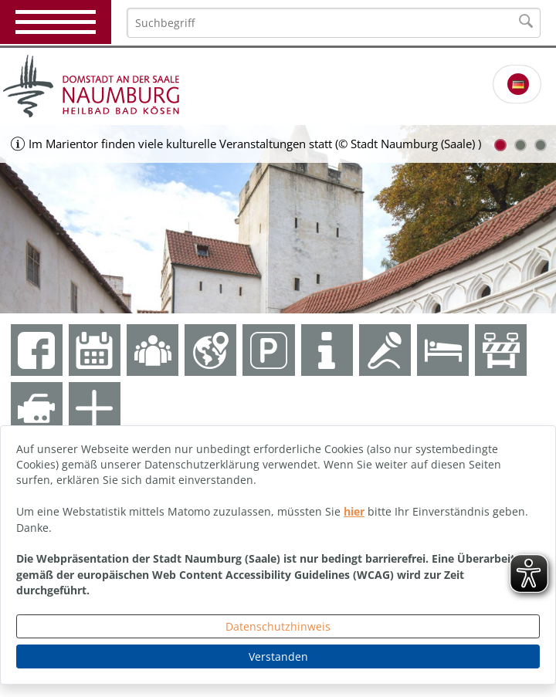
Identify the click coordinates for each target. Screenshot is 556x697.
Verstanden (278, 656)
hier (354, 511)
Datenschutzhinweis (278, 626)
